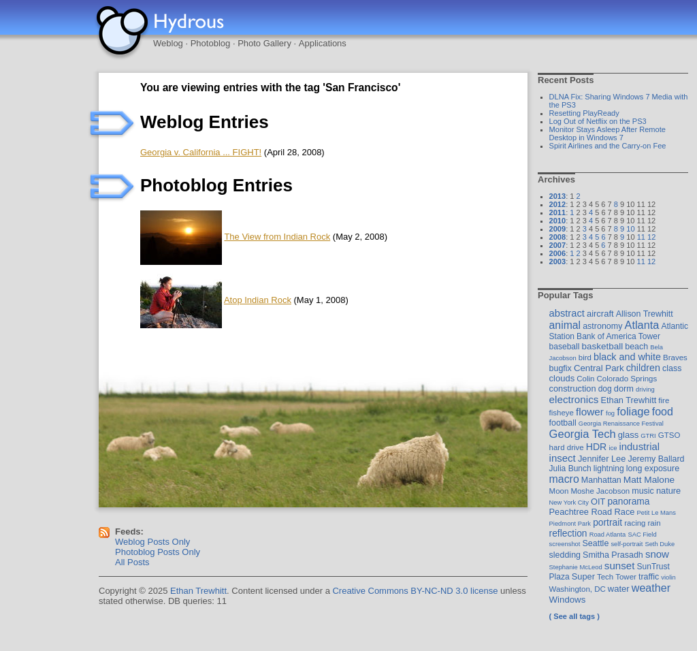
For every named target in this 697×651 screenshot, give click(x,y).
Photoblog (211, 43)
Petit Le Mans (656, 512)
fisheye (561, 413)
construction (572, 388)
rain (654, 523)
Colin (585, 379)
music (643, 491)
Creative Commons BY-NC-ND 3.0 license (415, 591)
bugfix (560, 368)
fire (663, 400)
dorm (624, 388)
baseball (564, 346)
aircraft (600, 313)
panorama (628, 501)
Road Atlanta (607, 534)
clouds (562, 378)
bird (585, 357)
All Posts (132, 562)
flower (590, 411)
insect (562, 458)
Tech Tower (616, 577)
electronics (574, 399)
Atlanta (641, 325)
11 (641, 237)
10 (630, 229)
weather (651, 588)
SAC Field (642, 534)
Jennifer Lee (602, 459)
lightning (609, 468)
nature (668, 491)
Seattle (596, 543)
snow (657, 554)
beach (636, 346)
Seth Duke (660, 543)
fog (610, 413)
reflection (568, 533)
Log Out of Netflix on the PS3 (598, 121)
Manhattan (601, 480)
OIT (598, 501)
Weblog (168, 43)
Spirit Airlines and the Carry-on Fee (607, 146)
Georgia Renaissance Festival (621, 423)
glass (628, 435)
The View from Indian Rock (277, 237)
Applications (322, 43)
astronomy (602, 326)
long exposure (652, 468)
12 (651, 237)
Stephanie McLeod (575, 567)
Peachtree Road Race (592, 512)
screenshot (565, 543)
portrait (607, 522)
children (643, 367)
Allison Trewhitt (644, 314)
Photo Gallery (264, 43)
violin (668, 577)
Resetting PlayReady (584, 113)
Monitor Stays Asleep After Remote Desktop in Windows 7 (607, 133)
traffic (648, 577)
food (662, 411)
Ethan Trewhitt (628, 400)
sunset (619, 565)
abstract (567, 313)
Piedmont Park (570, 523)
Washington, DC (577, 589)
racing (634, 523)
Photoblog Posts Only (157, 552)
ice (613, 447)
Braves (675, 357)
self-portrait (627, 543)
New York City (569, 502)
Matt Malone (649, 480)
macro (564, 479)
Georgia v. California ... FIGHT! (200, 152)
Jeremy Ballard (656, 459)
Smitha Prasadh (613, 555)
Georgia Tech (582, 434)
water (619, 589)
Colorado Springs (627, 379)
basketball (602, 346)
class (671, 368)
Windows (567, 599)
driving (645, 389)
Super (583, 576)
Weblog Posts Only (152, 542)
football (563, 423)
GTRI (648, 435)
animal (565, 325)
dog (605, 389)
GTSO (669, 435)
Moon (559, 491)
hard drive (566, 447)
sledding (565, 555)
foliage (633, 411)
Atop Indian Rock (257, 300)
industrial (639, 446)
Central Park (599, 368)
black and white (627, 356)
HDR (596, 446)
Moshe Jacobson (600, 491)
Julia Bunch (570, 468)
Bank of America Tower (618, 336)
